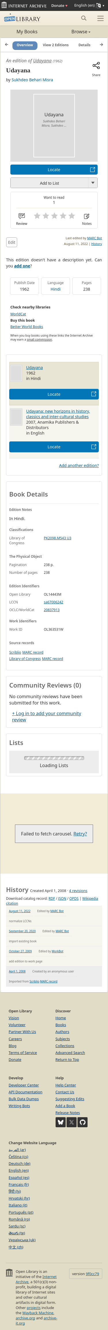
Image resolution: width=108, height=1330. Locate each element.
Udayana (42, 60)
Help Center (66, 1085)
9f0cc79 (92, 1273)
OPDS (74, 898)
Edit (11, 242)
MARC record (32, 652)
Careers (15, 1038)
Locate (54, 169)
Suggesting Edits (70, 1098)
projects (34, 1307)
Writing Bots (19, 1105)
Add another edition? (79, 465)
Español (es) (19, 1177)
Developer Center (24, 1085)
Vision (14, 1017)
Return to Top (67, 1059)
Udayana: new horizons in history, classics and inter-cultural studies (58, 413)
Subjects (63, 1038)
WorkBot (57, 951)
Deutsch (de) (19, 1163)
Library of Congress (25, 658)
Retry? (80, 834)
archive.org (25, 1318)
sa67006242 (53, 602)
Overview (25, 45)
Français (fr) (19, 1184)
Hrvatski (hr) (19, 1198)
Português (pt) (21, 1212)
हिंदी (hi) (15, 1191)
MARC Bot (94, 238)
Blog (12, 1045)
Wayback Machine (38, 1312)
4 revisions (78, 890)
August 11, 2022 (20, 911)
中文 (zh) (16, 1247)
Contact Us (65, 1092)
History (96, 244)
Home (61, 1017)
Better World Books (26, 326)
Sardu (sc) (17, 1226)
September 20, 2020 (22, 931)
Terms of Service (23, 1052)
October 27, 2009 (20, 951)
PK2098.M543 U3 (57, 538)
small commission (39, 339)
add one (22, 266)
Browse (72, 31)
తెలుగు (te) (17, 1233)
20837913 (52, 609)
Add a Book (65, 1105)
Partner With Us (22, 1031)
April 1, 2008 (17, 971)
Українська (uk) (22, 1239)
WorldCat (18, 314)
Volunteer (17, 1024)
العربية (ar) (17, 1149)
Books (61, 1024)
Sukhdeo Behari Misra (32, 79)
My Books (26, 31)
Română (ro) (19, 1219)
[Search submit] (84, 18)
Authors (62, 1031)
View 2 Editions (56, 45)
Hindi (56, 289)
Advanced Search (70, 1052)
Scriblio (15, 652)
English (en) (19, 1170)
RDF (52, 898)
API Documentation (25, 1092)
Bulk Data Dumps (24, 1098)
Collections (65, 1045)
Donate (59, 5)
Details (85, 45)
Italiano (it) (18, 1205)
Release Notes (68, 1112)
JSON (62, 898)
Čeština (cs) (18, 1156)
